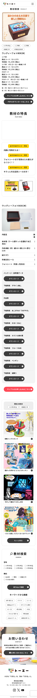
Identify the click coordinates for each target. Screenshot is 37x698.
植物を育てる (25, 618)
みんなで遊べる (13, 614)
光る (28, 609)
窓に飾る (19, 609)
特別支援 (26, 614)
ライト (20, 600)
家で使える (9, 600)
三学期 (26, 46)
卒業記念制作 (18, 49)
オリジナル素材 (25, 605)
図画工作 (6, 49)
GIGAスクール (12, 618)
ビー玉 (9, 609)
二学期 (17, 46)
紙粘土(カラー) (11, 605)
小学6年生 (7, 46)
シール (29, 600)
